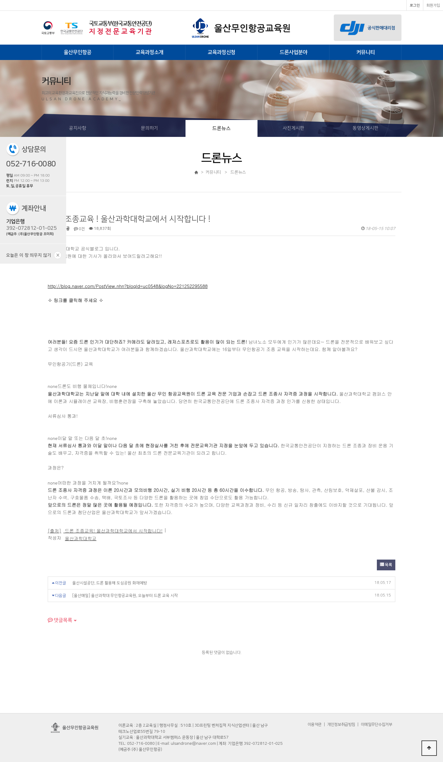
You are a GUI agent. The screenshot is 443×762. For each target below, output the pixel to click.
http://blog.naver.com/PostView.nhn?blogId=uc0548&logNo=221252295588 (128, 286)
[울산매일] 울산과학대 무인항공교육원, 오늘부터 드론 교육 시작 (125, 595)
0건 (79, 229)
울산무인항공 (77, 52)
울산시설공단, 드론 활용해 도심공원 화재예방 (109, 583)
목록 (386, 565)
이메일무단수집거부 (376, 724)
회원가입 (433, 5)
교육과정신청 (221, 52)
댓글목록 (60, 620)
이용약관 (314, 724)
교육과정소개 (149, 52)
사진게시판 (293, 128)
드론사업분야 (293, 52)
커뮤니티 (365, 52)
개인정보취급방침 (341, 724)
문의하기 (149, 128)
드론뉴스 (221, 128)
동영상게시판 (365, 128)
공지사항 (77, 128)
